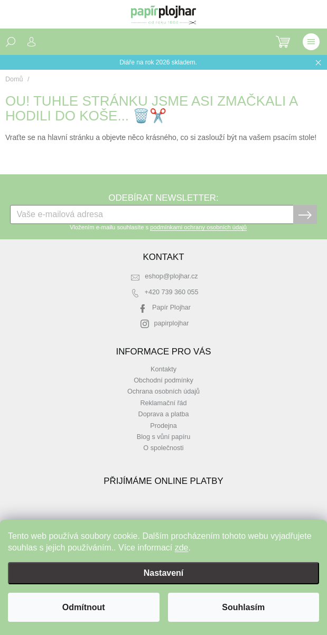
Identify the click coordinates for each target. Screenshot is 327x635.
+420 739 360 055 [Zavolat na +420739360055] (172, 292)
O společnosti (163, 448)
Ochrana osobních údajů (163, 391)
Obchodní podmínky (163, 380)
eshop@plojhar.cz (171, 276)
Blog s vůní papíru (164, 437)
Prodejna (163, 425)
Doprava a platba (163, 414)
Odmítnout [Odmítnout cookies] (83, 607)
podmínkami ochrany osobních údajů (198, 227)
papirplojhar (171, 323)
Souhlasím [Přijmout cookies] (243, 607)
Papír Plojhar (171, 307)
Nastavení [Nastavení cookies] (164, 572)
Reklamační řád (163, 403)
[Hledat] (10, 41)
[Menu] (311, 41)
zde (182, 547)
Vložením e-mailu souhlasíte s (158, 227)
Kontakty (163, 369)
